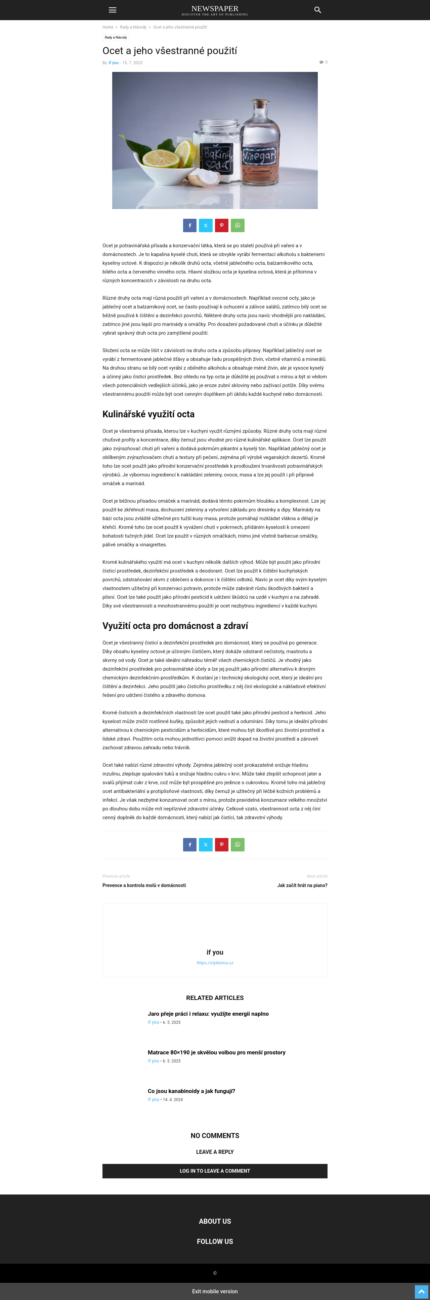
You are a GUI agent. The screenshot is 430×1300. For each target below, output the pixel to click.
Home (107, 27)
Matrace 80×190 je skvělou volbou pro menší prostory (217, 1052)
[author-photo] (215, 943)
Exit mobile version (215, 1291)
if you (114, 62)
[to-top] (421, 1289)
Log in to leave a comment (215, 1171)
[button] (112, 10)
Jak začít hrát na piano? (302, 885)
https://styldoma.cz (215, 962)
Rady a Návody (133, 27)
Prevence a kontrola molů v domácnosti (144, 885)
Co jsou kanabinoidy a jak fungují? (191, 1091)
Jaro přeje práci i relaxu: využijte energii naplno (208, 1013)
